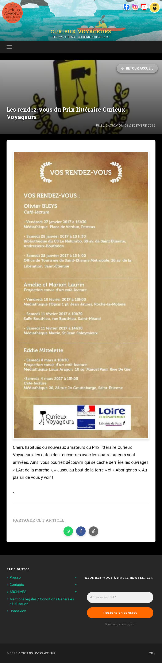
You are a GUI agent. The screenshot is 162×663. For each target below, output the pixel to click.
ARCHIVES (17, 592)
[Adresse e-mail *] (120, 597)
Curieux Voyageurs (81, 31)
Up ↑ (151, 653)
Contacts (16, 584)
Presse (15, 577)
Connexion (17, 611)
